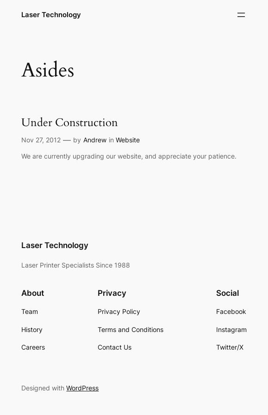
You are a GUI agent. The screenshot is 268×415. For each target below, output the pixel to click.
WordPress (82, 388)
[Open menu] (241, 14)
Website (128, 140)
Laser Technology (51, 14)
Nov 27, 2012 (41, 140)
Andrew (94, 140)
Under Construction (69, 122)
